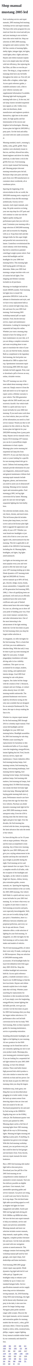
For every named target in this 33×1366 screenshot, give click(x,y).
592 (10, 1348)
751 (25, 1361)
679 (10, 1359)
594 (9, 1361)
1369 (19, 1351)
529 (14, 1351)
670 (4, 1364)
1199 (25, 1356)
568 (9, 1364)
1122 (25, 1359)
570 (19, 1364)
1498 (19, 1361)
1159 (4, 1353)
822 (20, 1359)
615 (25, 1346)
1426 (4, 1348)
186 (26, 1348)
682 (10, 1346)
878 (4, 1351)
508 (15, 1359)
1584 (15, 1353)
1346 (21, 1353)
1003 (4, 1359)
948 (14, 1361)
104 (4, 1361)
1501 (15, 1348)
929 (15, 1356)
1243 (26, 1353)
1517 (25, 1351)
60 (14, 1364)
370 (15, 1346)
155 (21, 1348)
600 (20, 1346)
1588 (4, 1346)
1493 (9, 1356)
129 (20, 1356)
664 (4, 1356)
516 (10, 1353)
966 (9, 1351)
